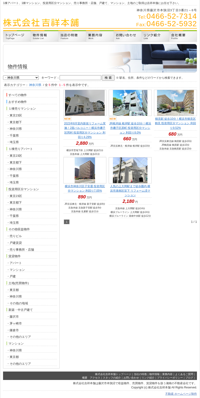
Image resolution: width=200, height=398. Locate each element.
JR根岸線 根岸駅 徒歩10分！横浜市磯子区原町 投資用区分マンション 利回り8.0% (130, 128)
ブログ (189, 377)
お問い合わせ (131, 377)
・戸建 (11, 276)
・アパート (14, 263)
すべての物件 (17, 95)
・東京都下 (14, 122)
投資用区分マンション (23, 189)
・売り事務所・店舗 (20, 249)
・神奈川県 (14, 128)
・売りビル (14, 236)
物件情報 (154, 374)
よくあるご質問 (184, 374)
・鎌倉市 (13, 330)
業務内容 (167, 374)
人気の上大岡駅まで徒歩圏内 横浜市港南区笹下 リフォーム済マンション (130, 191)
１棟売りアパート (20, 149)
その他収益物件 (18, 229)
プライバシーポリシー (170, 377)
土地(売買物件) (18, 283)
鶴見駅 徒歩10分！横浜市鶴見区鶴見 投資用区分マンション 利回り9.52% (175, 123)
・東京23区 (14, 115)
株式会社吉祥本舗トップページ (113, 374)
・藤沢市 (13, 316)
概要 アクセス (91, 377)
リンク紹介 (148, 377)
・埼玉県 (13, 142)
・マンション (16, 270)
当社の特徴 (140, 374)
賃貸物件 (14, 256)
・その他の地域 (17, 303)
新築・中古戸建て (20, 310)
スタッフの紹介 (112, 377)
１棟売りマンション (21, 108)
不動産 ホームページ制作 (181, 393)
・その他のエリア (19, 336)
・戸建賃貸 (14, 243)
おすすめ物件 (17, 102)
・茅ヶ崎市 (14, 323)
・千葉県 (13, 135)
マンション (15, 343)
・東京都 (13, 290)
